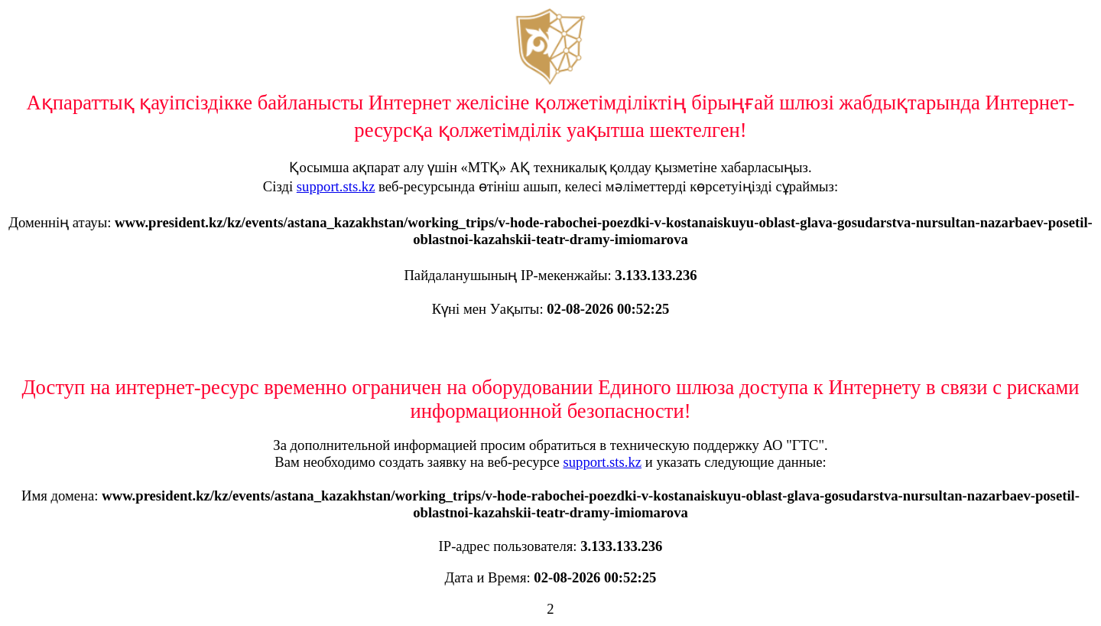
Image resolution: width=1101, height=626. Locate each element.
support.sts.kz (336, 186)
